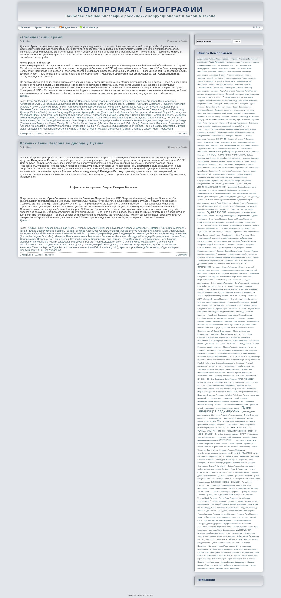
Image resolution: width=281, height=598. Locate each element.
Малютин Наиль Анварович (71, 236)
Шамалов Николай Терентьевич (222, 546)
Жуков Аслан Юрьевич (217, 219)
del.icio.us (49, 133)
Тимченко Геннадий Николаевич (226, 482)
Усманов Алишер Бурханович (234, 504)
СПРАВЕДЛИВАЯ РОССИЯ (221, 472)
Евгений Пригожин (237, 206)
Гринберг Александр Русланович (101, 106)
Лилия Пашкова (243, 305)
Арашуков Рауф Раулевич (246, 91)
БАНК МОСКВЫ (215, 97)
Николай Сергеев (233, 373)
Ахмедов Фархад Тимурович (247, 94)
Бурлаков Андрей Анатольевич (130, 228)
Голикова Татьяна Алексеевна (221, 165)
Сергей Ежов (251, 440)
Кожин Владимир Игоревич (64, 112)
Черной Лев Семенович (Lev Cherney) (65, 128)
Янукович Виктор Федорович (227, 568)
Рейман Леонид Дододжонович (103, 241)
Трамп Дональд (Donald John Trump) (122, 125)
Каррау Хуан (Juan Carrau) (168, 230)
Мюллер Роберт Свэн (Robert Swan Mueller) (102, 117)
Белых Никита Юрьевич (215, 107)
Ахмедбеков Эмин (30, 103)
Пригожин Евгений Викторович (235, 405)
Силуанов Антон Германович (237, 456)
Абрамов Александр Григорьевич (244, 59)
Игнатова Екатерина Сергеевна (229, 232)
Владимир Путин (211, 142)
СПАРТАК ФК (202, 472)
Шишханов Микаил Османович (218, 552)
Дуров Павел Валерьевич (221, 203)
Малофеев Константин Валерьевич (211, 318)
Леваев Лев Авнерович (133, 112)
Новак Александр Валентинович (221, 376)
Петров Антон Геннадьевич (53, 239)
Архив (38, 27)
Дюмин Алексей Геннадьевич (245, 203)
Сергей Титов (217, 447)
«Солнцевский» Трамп (41, 37)
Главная (25, 27)
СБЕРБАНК (225, 440)
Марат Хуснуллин (231, 325)
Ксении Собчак (203, 289)
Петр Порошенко (249, 389)
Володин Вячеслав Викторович (210, 145)
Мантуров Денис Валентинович (210, 325)
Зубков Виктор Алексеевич (136, 230)
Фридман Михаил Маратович (229, 517)
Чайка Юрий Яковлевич (247, 536)
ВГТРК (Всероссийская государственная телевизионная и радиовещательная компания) (226, 129)
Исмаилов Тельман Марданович (225, 238)
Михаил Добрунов (244, 344)
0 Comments (181, 133)
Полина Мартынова (251, 395)
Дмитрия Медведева (227, 197)
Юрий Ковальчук (204, 559)
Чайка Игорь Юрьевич (226, 536)
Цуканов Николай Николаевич (244, 533)
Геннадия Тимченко (235, 161)
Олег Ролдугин (231, 379)
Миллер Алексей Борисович (235, 341)
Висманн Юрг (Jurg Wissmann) (143, 103)
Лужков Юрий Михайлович (227, 309)
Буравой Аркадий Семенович (94, 228)
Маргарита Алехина (248, 325)
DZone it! (39, 133)
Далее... (24, 95)
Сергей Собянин (204, 447)
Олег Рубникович (246, 379)
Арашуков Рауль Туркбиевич (223, 91)
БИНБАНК (228, 110)
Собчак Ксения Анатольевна (209, 469)
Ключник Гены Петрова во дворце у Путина (62, 143)
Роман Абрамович (247, 425)
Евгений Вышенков (205, 206)
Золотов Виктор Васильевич (216, 225)
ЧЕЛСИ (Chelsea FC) (205, 540)
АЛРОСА (218, 81)
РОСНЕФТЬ (232, 427)
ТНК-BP (231, 488)
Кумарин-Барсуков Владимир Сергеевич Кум (122, 233)
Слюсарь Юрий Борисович (244, 463)
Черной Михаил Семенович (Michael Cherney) (115, 128)
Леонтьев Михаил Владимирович (211, 302)
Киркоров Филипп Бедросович (209, 257)
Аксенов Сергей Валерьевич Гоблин (225, 68)
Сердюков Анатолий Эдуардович (63, 244)
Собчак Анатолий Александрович (241, 466)
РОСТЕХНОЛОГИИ (206, 431)
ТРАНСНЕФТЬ (247, 495)
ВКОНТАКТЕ (221, 139)
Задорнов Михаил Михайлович (240, 219)
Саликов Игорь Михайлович (139, 241)
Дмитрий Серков (211, 197)
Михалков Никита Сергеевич (209, 350)
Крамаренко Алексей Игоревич (240, 286)
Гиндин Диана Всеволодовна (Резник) (42, 230)
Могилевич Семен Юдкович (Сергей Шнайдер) (146, 115)
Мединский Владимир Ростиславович (234, 337)
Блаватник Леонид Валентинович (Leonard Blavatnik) (218, 113)
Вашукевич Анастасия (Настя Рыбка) (227, 126)
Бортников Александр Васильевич (244, 116)
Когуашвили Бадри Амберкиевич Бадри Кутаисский (233, 267)
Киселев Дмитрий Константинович (237, 257)
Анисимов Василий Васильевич (210, 88)
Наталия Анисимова (215, 369)
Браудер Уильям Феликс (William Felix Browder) (216, 120)
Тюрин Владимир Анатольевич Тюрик (227, 501)
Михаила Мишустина (247, 347)
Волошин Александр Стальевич (237, 145)
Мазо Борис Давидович (217, 315)
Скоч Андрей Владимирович (226, 460)
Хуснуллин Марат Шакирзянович (221, 530)
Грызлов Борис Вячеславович (219, 177)
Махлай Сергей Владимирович (219, 331)
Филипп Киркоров (204, 514)
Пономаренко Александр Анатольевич (213, 401)
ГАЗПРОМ (211, 154)
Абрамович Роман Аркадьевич (211, 62)
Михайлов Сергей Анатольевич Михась (94, 115)
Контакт (50, 27)
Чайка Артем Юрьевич (206, 536)
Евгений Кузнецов (221, 206)
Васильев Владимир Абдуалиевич (233, 123)
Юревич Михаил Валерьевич (246, 556)
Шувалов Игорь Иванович (242, 552)
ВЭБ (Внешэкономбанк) (240, 152)
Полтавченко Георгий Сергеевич (235, 398)
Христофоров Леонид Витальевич (139, 247)
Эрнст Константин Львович (215, 556)
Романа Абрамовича (205, 428)
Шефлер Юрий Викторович (221, 549)
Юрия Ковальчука (234, 559)
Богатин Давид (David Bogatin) (60, 103)
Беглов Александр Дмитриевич (235, 100)
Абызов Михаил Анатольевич (239, 62)
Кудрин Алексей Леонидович (236, 289)
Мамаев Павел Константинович (241, 318)
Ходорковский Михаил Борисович (237, 524)
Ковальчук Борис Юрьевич (219, 264)
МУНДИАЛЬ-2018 (240, 357)
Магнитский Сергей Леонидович (167, 112)
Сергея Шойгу (212, 450)
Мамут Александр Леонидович (210, 321)
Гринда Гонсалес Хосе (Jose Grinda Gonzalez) (92, 230)
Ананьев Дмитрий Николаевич (221, 84)
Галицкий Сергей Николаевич (229, 158)
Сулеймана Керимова (243, 476)
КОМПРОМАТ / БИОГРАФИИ (140, 9)
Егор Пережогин (222, 209)
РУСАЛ (243, 434)
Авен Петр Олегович (220, 65)
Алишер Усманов (249, 78)
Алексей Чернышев (215, 78)
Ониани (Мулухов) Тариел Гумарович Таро (232, 382)
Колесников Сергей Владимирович (40, 233)
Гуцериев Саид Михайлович (222, 181)
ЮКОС (230, 556)
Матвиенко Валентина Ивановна (107, 236)
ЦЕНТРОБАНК (243, 530)
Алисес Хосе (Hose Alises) (60, 228)
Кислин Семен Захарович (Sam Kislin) (154, 109)
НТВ (207, 379)
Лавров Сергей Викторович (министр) (212, 296)
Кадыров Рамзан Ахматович (86, 109)
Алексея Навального (232, 78)
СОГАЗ (252, 469)
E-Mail (23, 133)
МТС (230, 357)
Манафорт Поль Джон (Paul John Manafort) (45, 115)
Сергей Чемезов (230, 447)
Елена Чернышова (235, 213)
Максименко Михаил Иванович (240, 315)
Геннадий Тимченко (218, 161)
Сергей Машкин (220, 444)
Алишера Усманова (205, 81)
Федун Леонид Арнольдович (215, 511)
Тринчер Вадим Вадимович (160, 125)
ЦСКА (228, 533)
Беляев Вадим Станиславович (238, 107)
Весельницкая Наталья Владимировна (101, 103)
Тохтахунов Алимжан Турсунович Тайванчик (73, 125)
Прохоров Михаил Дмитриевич (227, 408)
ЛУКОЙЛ (242, 309)
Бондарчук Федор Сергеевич (217, 116)
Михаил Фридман (230, 347)
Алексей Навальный (235, 75)
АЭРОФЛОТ (202, 97)
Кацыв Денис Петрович (117, 109)
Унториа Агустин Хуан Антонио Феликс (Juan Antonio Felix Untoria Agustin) (75, 247)
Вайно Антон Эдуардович (207, 123)
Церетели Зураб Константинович (210, 533)
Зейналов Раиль (168, 106)
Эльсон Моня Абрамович (158, 128)
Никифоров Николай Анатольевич (211, 373)
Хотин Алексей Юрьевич (237, 527)
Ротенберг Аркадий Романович (231, 431)
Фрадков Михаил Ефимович (224, 514)
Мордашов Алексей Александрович (211, 357)
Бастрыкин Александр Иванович (238, 97)
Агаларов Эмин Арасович (161, 101)
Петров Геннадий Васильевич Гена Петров (61, 120)
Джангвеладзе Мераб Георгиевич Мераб (214, 193)
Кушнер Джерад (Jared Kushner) (100, 112)
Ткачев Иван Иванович (218, 488)
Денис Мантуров (244, 184)
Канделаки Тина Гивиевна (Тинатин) (228, 245)
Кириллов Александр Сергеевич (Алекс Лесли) (237, 254)
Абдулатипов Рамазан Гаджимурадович (213, 59)
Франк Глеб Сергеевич (206, 517)
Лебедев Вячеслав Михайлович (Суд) (218, 299)
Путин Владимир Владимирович (140, 239)
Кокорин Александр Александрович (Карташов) (228, 273)
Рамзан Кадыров (214, 418)
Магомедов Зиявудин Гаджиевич (221, 312)
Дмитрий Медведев (240, 193)
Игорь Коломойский (251, 232)
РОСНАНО (220, 428)
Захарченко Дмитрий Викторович (211, 222)
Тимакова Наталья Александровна (230, 479)
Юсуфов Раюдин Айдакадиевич (233, 562)
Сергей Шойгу (244, 447)
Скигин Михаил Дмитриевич (135, 244)
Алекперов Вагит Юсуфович (229, 72)
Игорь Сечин (202, 235)
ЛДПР (199, 299)
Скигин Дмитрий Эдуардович (100, 244)
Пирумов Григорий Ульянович (246, 392)
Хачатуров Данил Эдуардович (209, 524)
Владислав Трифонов (246, 142)
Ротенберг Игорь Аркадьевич (227, 434)
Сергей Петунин (235, 444)
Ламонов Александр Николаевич (243, 296)
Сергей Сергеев (249, 444)
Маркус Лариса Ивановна (224, 328)
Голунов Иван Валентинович (222, 168)
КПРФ (224, 286)
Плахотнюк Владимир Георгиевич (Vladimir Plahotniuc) (219, 395)
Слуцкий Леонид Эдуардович (220, 463)
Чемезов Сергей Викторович (229, 539)
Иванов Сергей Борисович (227, 229)
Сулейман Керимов (225, 476)
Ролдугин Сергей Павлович (228, 425)
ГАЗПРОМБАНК (224, 155)
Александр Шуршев (218, 75)
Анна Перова (230, 88)
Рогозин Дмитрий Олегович (234, 421)
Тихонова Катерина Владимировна (220, 485)
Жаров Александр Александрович (222, 216)
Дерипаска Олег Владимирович (212, 187)
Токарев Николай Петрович (247, 488)
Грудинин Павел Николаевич (223, 174)
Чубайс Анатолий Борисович (222, 543)
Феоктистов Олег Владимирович (242, 511)
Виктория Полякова (234, 136)
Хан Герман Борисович (241, 520)
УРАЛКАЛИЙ (215, 504)
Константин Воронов (222, 280)
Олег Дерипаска (217, 379)
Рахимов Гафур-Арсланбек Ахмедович (110, 120)
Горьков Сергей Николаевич (246, 168)
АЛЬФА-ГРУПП (229, 81)
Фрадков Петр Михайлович (248, 514)
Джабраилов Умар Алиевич (238, 190)
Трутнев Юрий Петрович (207, 498)
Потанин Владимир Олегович (209, 405)
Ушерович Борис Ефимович (228, 508)
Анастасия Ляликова (243, 84)
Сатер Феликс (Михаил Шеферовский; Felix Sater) (110, 123)
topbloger (27, 41)
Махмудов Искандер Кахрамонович (148, 236)
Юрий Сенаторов (219, 559)
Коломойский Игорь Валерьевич (233, 277)
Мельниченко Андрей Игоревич (210, 341)
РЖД (219, 421)
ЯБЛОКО (217, 565)
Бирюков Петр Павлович (244, 110)
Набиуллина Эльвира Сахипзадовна (220, 363)
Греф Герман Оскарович (66, 106)
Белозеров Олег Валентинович (226, 104)
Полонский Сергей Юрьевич (208, 398)
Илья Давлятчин (228, 235)
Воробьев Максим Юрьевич (224, 149)
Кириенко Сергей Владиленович (230, 251)
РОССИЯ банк (35, 228)
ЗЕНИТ (200, 225)
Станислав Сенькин (241, 472)
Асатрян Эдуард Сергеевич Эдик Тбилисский (215, 94)
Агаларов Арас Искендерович (127, 101)
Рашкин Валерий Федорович (234, 418)
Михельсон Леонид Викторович (235, 350)
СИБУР (221, 456)
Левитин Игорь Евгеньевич (246, 299)
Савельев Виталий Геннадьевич (229, 437)
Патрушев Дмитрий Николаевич (221, 385)
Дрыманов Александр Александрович (220, 200)
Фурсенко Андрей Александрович (217, 520)
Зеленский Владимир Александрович (241, 222)
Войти (256, 27)
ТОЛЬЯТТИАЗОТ (204, 492)
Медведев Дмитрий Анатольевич (225, 334)
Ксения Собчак (217, 289)
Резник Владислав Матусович (151, 120)
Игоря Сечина (214, 235)
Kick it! (30, 133)
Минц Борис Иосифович (225, 344)
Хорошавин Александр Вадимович (211, 527)
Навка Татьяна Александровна (221, 366)
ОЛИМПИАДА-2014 (205, 382)
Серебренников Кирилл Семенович (211, 453)
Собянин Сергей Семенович (235, 469)
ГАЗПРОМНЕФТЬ (239, 155)
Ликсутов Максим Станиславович (222, 305)
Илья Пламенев (242, 235)
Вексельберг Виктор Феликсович (220, 132)
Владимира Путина (228, 142)
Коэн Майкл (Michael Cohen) (208, 286)
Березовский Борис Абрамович (210, 110)
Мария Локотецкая (205, 328)
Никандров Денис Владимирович (238, 369)
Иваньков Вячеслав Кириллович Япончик (44, 109)
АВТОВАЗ (234, 65)
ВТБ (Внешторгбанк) (219, 151)
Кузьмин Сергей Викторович (78, 233)
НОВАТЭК (240, 376)
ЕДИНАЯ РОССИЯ (216, 212)
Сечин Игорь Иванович (154, 123)
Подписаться (68, 27)
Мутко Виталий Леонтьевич (218, 360)
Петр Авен (236, 389)
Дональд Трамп (243, 197)
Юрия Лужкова (249, 559)
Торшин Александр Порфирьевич (226, 492)
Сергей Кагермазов (205, 444)
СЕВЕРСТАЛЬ (238, 440)
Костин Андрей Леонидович (222, 283)
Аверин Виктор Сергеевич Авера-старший (84, 101)
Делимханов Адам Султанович (140, 106)
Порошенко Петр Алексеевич (242, 401)
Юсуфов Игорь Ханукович (208, 562)
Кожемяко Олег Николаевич (208, 270)
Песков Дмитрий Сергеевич (220, 389)
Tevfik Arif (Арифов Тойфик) (42, 101)
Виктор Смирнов (218, 136)
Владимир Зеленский (236, 139)
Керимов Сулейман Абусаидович (230, 248)
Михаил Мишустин (214, 347)
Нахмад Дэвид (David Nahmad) (147, 117)
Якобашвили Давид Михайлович (236, 565)
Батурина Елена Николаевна (209, 100)
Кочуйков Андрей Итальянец (247, 283)
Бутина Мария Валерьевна (248, 120)
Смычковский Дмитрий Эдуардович (211, 466)
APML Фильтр (90, 27)
